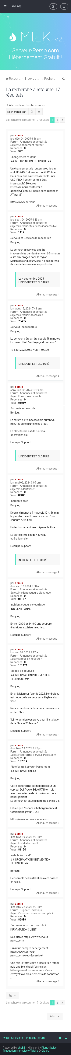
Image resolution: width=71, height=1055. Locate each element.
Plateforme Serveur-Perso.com (37, 754)
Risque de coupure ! (30, 658)
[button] (62, 119)
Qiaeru (45, 1050)
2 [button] (57, 119)
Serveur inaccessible (30, 314)
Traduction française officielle (20, 1050)
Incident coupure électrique (34, 592)
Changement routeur (31, 144)
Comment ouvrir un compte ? (35, 912)
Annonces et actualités (33, 141)
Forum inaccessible (29, 395)
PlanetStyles (49, 1047)
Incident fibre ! (26, 488)
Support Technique (31, 909)
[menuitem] (16, 6)
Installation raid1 (28, 842)
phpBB (22, 1047)
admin (19, 134)
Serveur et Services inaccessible (37, 225)
